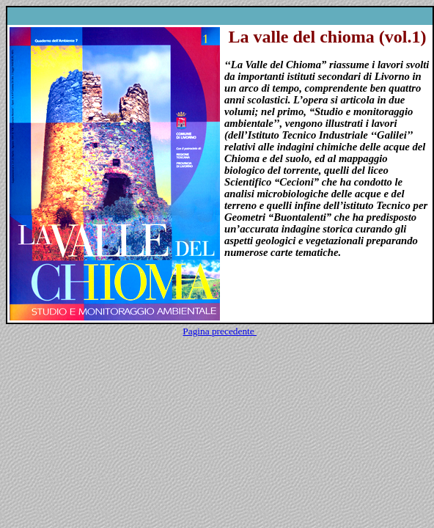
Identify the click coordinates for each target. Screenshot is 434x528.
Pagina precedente (220, 331)
